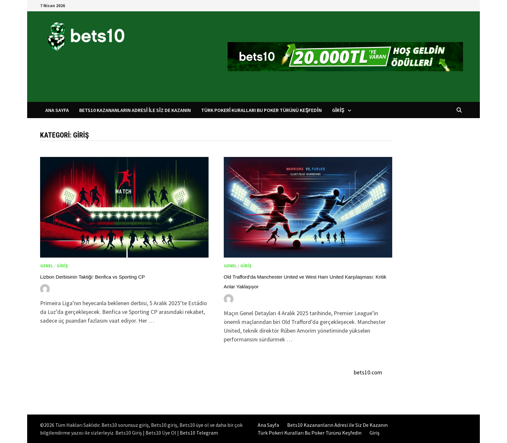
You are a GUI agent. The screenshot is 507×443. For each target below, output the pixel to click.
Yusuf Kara (68, 289)
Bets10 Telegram (199, 432)
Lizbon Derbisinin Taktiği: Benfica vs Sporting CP (92, 277)
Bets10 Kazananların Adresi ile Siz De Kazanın (135, 110)
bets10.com (368, 372)
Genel (46, 266)
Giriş (338, 110)
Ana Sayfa (57, 110)
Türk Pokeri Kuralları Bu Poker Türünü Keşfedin (261, 110)
